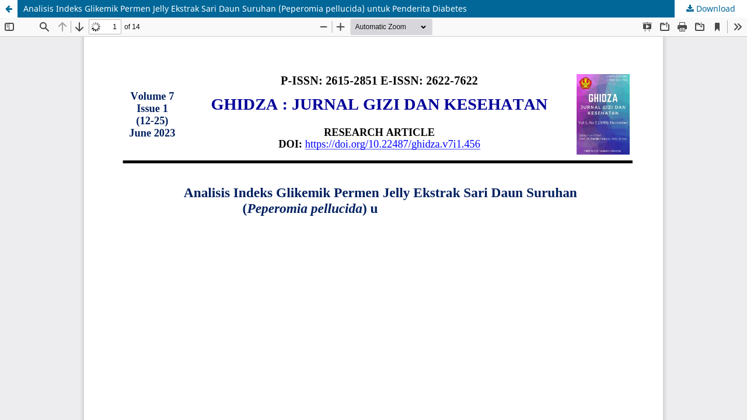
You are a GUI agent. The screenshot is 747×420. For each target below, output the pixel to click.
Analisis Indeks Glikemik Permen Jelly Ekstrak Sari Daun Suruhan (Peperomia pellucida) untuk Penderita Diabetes (245, 8)
